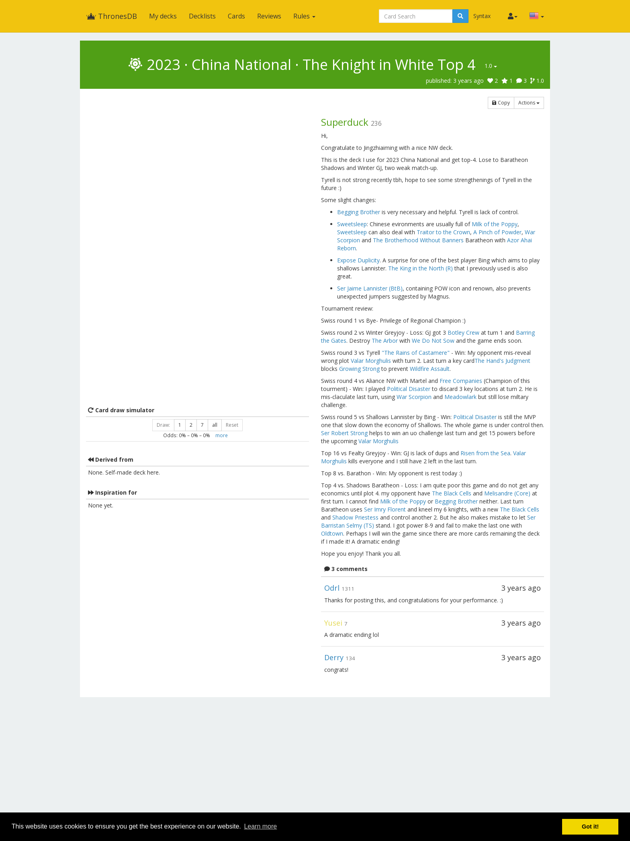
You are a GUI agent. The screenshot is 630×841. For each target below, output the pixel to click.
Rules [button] (304, 16)
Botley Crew (463, 332)
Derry (334, 657)
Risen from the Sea (485, 453)
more (221, 435)
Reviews (269, 16)
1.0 (491, 66)
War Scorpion (414, 397)
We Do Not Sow (433, 340)
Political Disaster (408, 389)
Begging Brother (358, 212)
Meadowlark (460, 397)
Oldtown (332, 533)
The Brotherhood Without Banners (418, 240)
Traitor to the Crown (443, 232)
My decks (163, 16)
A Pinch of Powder (497, 232)
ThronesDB (111, 16)
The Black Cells (451, 493)
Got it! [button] (590, 826)
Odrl (332, 588)
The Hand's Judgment (502, 360)
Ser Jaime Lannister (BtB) (370, 288)
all (214, 425)
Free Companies (461, 381)
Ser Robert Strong (344, 433)
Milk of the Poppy (495, 224)
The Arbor (385, 340)
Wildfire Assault (430, 368)
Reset (232, 425)
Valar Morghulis (371, 360)
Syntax (482, 16)
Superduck (344, 122)
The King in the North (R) (420, 268)
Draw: (163, 425)
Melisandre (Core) (507, 493)
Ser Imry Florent (385, 509)
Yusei (333, 623)
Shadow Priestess (355, 517)
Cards (236, 16)
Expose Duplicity (358, 260)
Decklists (202, 16)
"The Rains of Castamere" (416, 352)
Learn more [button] (260, 826)
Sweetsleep (352, 224)
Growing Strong (359, 368)
